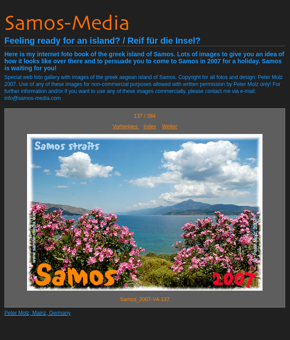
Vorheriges (126, 127)
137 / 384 (145, 116)
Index (149, 127)
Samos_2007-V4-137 (144, 299)
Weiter (169, 127)
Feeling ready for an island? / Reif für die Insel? (102, 40)
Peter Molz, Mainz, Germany (37, 313)
